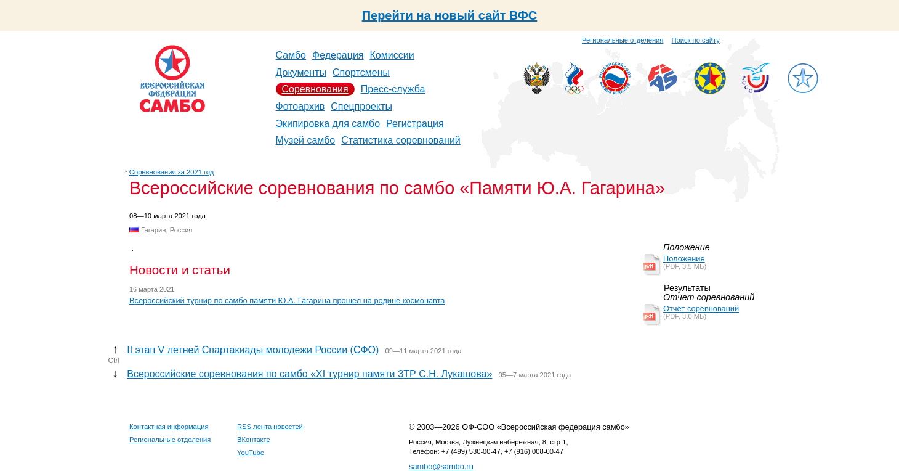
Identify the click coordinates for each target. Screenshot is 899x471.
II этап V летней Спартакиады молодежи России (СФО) (253, 350)
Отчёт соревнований (701, 308)
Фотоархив (300, 106)
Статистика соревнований (401, 140)
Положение (684, 258)
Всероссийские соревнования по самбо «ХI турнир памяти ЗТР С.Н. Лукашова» (309, 374)
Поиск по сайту (696, 40)
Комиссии (392, 55)
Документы (301, 72)
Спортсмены (361, 72)
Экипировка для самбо (328, 123)
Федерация (338, 55)
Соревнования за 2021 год (171, 172)
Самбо (291, 55)
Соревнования (315, 89)
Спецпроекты (361, 106)
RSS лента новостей (270, 426)
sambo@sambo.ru (441, 466)
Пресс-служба (393, 89)
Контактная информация (169, 426)
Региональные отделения (622, 40)
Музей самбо (306, 140)
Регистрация (415, 123)
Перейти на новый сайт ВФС (450, 15)
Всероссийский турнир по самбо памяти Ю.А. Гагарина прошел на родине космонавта (287, 300)
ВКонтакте (253, 439)
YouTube (250, 452)
